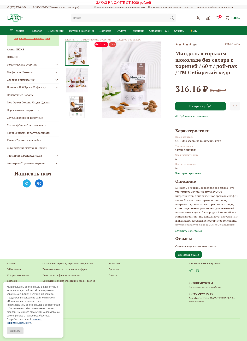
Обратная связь (51, 292)
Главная (70, 39)
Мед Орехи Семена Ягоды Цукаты (28, 102)
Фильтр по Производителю (24, 155)
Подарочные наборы (20, 95)
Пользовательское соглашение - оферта (170, 7)
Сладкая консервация (20, 80)
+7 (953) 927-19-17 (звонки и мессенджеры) (55, 7)
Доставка (105, 31)
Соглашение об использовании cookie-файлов (69, 280)
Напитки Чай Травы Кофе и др (26, 87)
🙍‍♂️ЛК (193, 31)
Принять (15, 330)
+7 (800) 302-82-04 (16, 7)
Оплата (121, 31)
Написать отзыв (188, 254)
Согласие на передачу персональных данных (119, 7)
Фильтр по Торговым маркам (26, 163)
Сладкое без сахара (129, 39)
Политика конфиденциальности (214, 7)
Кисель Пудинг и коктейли (24, 140)
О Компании (56, 31)
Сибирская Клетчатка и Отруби (27, 148)
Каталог (37, 31)
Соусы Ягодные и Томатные (25, 118)
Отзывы (179, 31)
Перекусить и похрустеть (23, 110)
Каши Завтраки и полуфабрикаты (28, 133)
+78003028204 (201, 283)
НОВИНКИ (14, 57)
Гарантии (138, 31)
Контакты (48, 286)
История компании (81, 31)
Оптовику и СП (159, 31)
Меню (17, 31)
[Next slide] (77, 113)
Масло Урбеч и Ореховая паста (26, 125)
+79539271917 (201, 294)
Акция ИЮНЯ (15, 49)
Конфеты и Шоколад (20, 72)
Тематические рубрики (96, 39)
